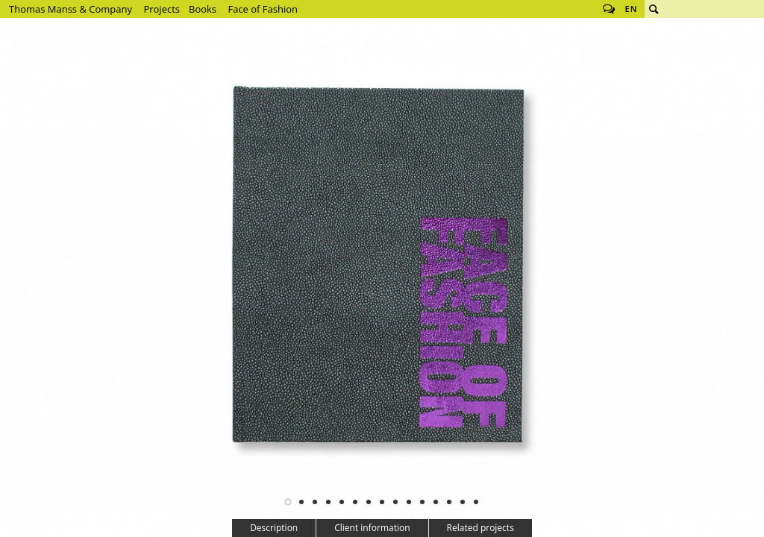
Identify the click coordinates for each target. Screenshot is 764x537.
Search (654, 9)
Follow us (609, 9)
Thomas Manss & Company (70, 9)
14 (462, 502)
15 (476, 502)
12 (435, 502)
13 (449, 502)
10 (409, 502)
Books (202, 9)
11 (422, 502)
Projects (161, 9)
